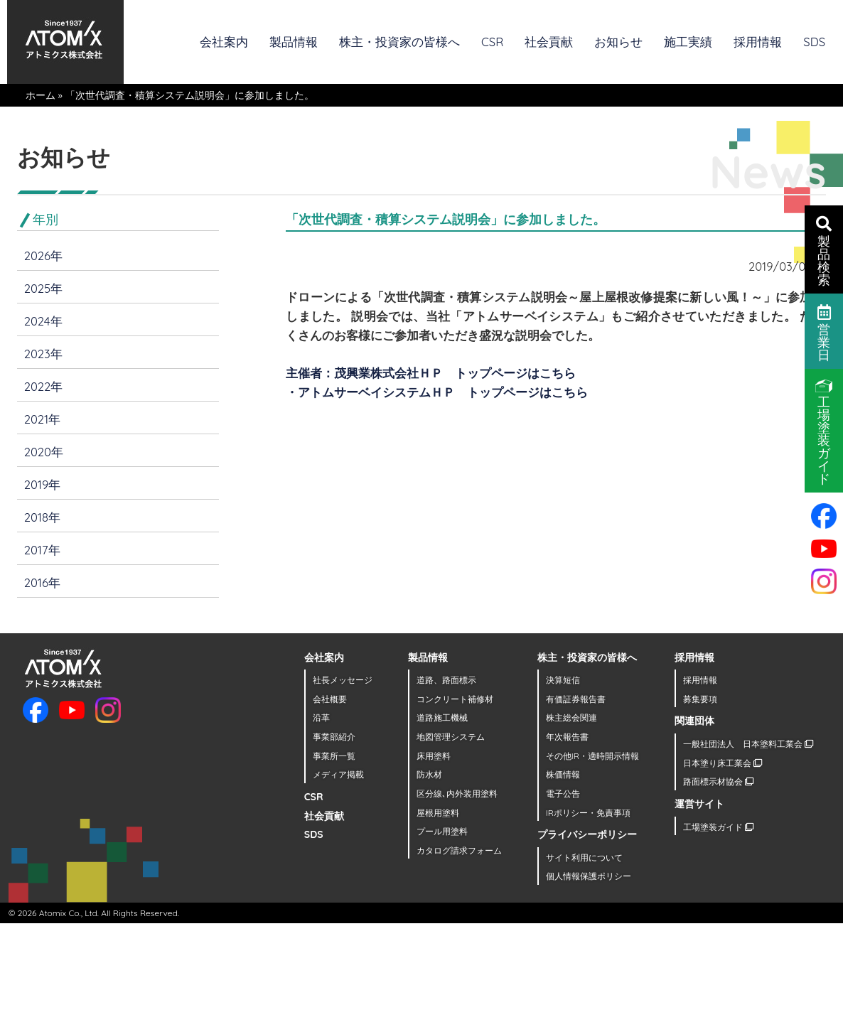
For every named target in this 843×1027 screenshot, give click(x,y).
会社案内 (224, 41)
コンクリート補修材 (455, 699)
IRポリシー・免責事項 (588, 812)
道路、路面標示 (446, 679)
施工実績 (688, 41)
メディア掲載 (338, 774)
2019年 (42, 484)
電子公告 (563, 793)
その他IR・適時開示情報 (592, 756)
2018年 (42, 517)
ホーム (40, 95)
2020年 (43, 451)
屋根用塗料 (438, 812)
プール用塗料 (442, 831)
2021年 (42, 419)
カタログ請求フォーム (459, 850)
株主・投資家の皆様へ (399, 41)
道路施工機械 (442, 717)
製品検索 (824, 250)
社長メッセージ (342, 679)
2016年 (42, 582)
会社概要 (330, 699)
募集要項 (700, 699)
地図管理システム (451, 736)
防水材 (429, 774)
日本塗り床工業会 (722, 763)
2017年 (42, 549)
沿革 (321, 717)
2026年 (43, 255)
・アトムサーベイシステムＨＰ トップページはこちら (437, 392)
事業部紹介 (334, 736)
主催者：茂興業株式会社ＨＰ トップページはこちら (431, 372)
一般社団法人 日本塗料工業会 (748, 743)
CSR (492, 41)
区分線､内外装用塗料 (457, 793)
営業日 (824, 332)
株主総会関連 (571, 717)
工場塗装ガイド (718, 827)
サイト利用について (584, 857)
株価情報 (563, 774)
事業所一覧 (334, 756)
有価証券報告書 (576, 699)
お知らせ (618, 41)
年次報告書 (567, 736)
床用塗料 (434, 756)
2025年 (43, 288)
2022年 (43, 386)
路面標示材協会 (718, 781)
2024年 (43, 320)
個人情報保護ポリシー (588, 876)
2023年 (43, 353)
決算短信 (563, 679)
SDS (814, 41)
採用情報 (758, 41)
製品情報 (293, 41)
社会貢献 (549, 41)
